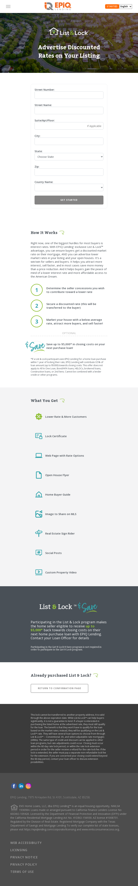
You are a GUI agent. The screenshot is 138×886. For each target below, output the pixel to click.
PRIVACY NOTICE (24, 857)
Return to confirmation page (59, 688)
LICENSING (19, 850)
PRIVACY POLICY (23, 864)
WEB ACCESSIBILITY (26, 843)
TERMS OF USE (22, 872)
